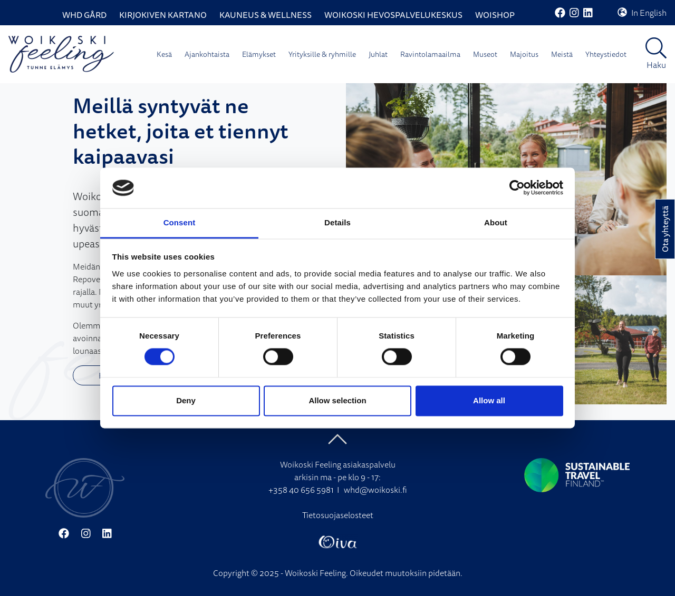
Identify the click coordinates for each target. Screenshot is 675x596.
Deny (186, 400)
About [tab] (495, 222)
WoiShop (495, 15)
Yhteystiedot (605, 54)
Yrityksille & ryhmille (322, 54)
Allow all (489, 400)
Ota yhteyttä (665, 229)
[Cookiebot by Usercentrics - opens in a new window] (517, 188)
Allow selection (337, 400)
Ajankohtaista (207, 54)
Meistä (562, 54)
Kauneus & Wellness (265, 15)
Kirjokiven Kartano (163, 15)
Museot (485, 54)
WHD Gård (84, 15)
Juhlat (378, 54)
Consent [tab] (179, 222)
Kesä (164, 54)
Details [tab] (337, 222)
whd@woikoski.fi (375, 489)
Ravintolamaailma (430, 54)
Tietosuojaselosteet (337, 515)
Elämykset (259, 54)
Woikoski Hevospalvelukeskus (393, 15)
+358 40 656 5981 (301, 489)
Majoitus (524, 54)
